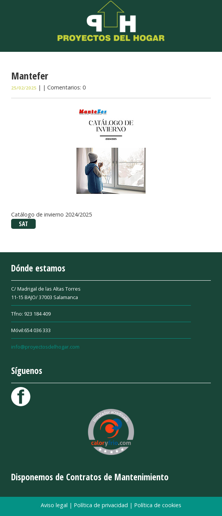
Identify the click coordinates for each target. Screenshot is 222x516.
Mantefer (29, 76)
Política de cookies (157, 505)
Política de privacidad (101, 505)
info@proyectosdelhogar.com (45, 346)
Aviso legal (55, 505)
